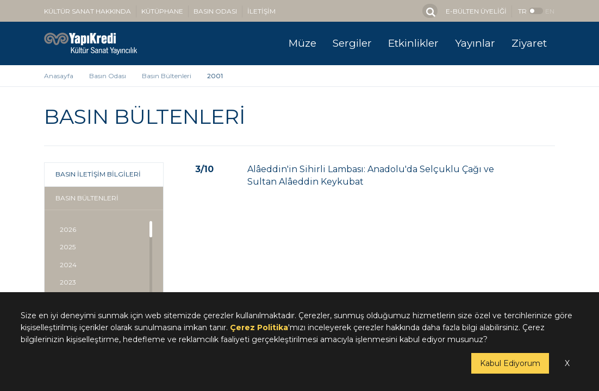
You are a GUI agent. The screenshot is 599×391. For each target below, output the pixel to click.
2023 (68, 282)
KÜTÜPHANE (162, 11)
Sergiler (352, 43)
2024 (68, 265)
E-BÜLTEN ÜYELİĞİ (476, 11)
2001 (215, 76)
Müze (302, 43)
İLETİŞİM (261, 11)
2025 (68, 247)
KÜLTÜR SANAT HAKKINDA (87, 11)
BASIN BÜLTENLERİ (86, 198)
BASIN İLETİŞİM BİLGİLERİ (98, 174)
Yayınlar (475, 43)
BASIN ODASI (215, 11)
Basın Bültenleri (166, 76)
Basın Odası (107, 76)
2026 (68, 229)
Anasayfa (58, 76)
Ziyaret (529, 43)
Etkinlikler (413, 43)
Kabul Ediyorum (510, 363)
